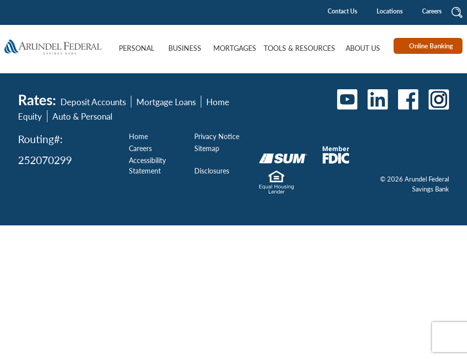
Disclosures (211, 171)
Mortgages (234, 48)
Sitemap (206, 148)
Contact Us (342, 11)
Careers (432, 11)
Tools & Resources (299, 48)
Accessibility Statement (147, 165)
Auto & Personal (82, 116)
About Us (363, 48)
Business (184, 48)
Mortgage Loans (166, 102)
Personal (136, 48)
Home (138, 136)
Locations (390, 11)
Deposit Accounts (93, 102)
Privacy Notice (216, 136)
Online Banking (431, 45)
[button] (457, 11)
